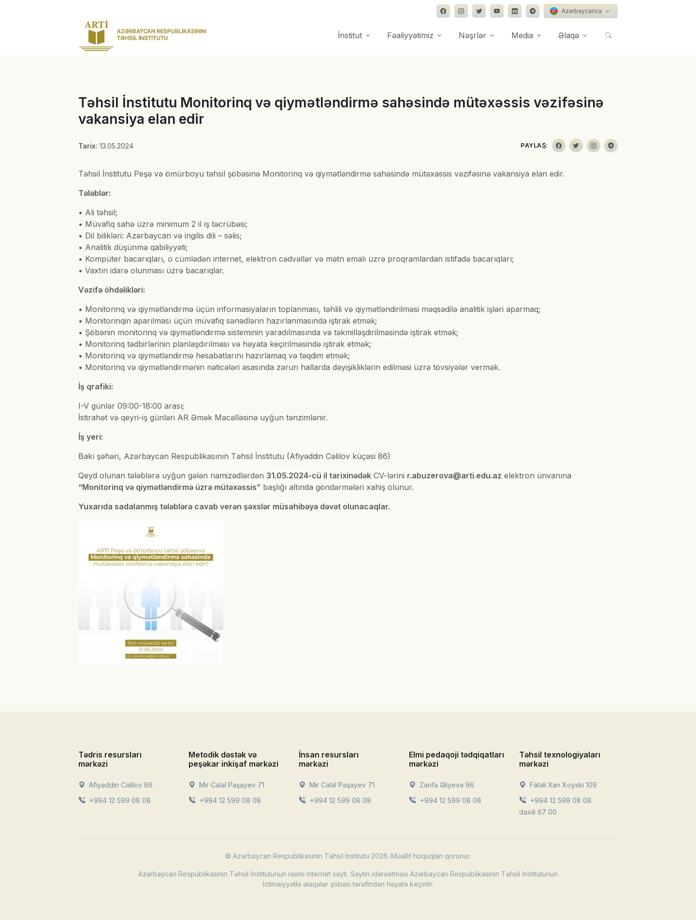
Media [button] (522, 35)
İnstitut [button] (350, 35)
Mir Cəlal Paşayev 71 (226, 785)
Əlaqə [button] (568, 35)
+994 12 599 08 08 (114, 800)
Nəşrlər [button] (472, 35)
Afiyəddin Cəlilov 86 (115, 785)
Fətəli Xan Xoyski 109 (558, 785)
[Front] (142, 35)
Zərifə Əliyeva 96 (441, 785)
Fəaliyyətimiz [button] (410, 35)
